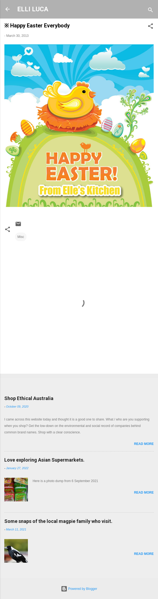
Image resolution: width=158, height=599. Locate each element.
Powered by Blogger (79, 589)
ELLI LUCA (32, 9)
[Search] (150, 11)
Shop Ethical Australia (28, 398)
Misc (20, 237)
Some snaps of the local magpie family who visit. (58, 521)
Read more (144, 444)
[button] (150, 27)
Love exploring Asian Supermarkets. (44, 460)
